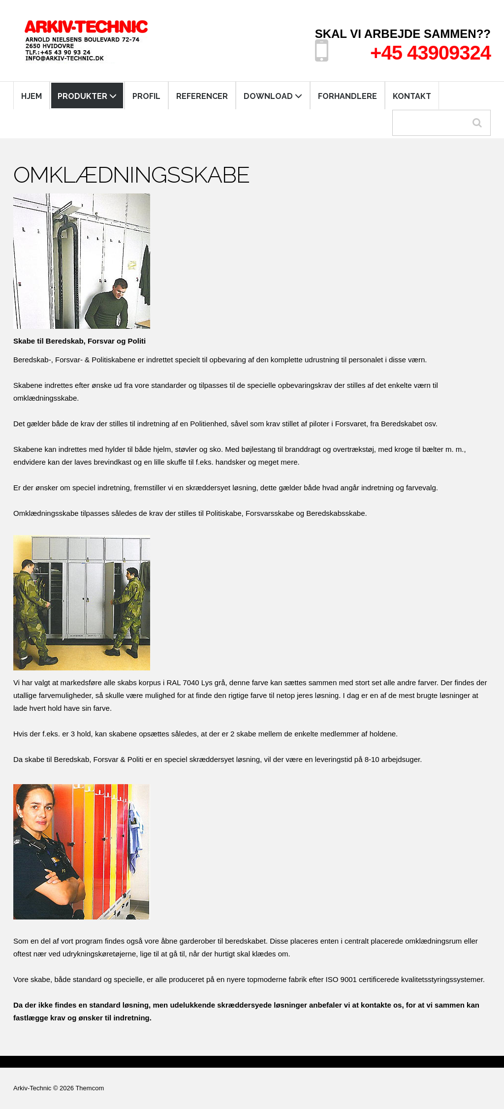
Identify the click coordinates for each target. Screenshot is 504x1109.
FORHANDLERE (347, 96)
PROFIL (146, 96)
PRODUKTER (87, 96)
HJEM (31, 96)
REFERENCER (202, 96)
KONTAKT (412, 96)
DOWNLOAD (273, 96)
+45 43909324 (430, 52)
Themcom (89, 1088)
